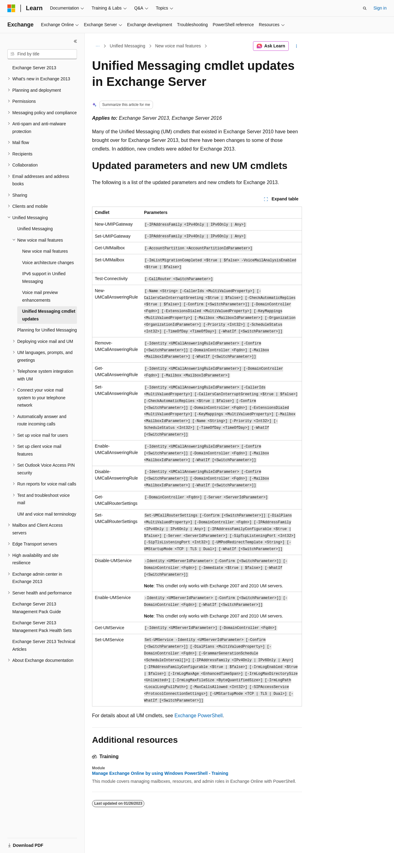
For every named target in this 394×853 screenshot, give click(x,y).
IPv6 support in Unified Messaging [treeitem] (44, 277)
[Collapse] (75, 41)
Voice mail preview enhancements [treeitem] (40, 296)
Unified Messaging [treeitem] (35, 228)
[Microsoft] (11, 8)
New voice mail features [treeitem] (45, 251)
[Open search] (365, 8)
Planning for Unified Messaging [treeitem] (47, 330)
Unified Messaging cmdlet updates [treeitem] (48, 315)
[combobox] (42, 54)
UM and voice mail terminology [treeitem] (46, 514)
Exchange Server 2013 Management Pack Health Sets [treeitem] (42, 626)
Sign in (380, 8)
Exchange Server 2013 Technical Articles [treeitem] (43, 645)
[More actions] (296, 46)
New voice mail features (178, 45)
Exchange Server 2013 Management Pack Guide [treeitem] (36, 608)
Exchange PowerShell (199, 715)
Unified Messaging (127, 45)
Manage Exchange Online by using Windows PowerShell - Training (160, 773)
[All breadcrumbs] (97, 46)
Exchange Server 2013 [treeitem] (34, 67)
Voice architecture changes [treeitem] (48, 262)
